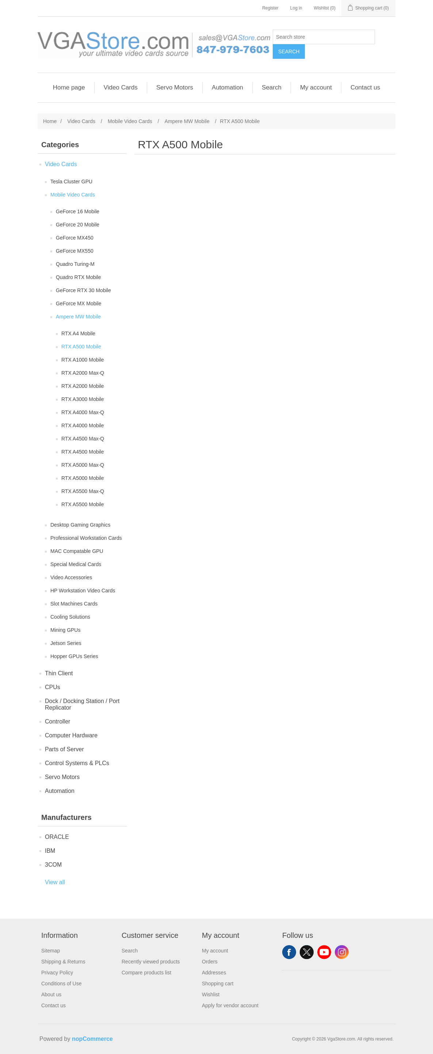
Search (288, 51)
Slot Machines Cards (73, 604)
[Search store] (324, 37)
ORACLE (57, 837)
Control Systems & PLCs (77, 763)
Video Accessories (71, 577)
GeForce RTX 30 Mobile (83, 290)
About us (51, 994)
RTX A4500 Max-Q (82, 439)
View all (55, 882)
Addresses (214, 972)
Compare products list (146, 972)
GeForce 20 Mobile (77, 225)
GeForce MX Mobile (78, 303)
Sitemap (50, 951)
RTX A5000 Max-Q (82, 465)
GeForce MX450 (74, 238)
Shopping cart (217, 983)
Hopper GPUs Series (74, 656)
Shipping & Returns (63, 962)
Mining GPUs (65, 630)
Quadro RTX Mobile (78, 277)
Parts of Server (64, 749)
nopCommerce (92, 1039)
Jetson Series (65, 643)
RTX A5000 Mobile (82, 478)
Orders (210, 962)
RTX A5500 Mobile (82, 504)
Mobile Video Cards (72, 195)
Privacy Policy (57, 972)
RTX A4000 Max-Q (82, 412)
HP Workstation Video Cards (82, 590)
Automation (227, 87)
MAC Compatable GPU (76, 551)
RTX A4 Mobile (78, 333)
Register (270, 8)
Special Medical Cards (75, 564)
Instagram (342, 952)
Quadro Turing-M (75, 264)
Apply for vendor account (230, 1005)
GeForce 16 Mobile (77, 211)
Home (50, 121)
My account (316, 87)
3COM (53, 865)
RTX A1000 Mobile (82, 360)
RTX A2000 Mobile (82, 386)
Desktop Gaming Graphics (80, 525)
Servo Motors (174, 87)
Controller (57, 721)
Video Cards (121, 87)
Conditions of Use (61, 983)
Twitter (307, 952)
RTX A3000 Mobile (82, 399)
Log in (296, 8)
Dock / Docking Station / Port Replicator (82, 704)
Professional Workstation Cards (86, 538)
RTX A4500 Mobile (82, 452)
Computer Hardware (71, 735)
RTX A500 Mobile (81, 347)
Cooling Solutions (70, 617)
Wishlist (210, 994)
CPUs (52, 687)
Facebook (289, 952)
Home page (69, 87)
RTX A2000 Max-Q (82, 373)
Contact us (365, 87)
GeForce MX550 (74, 251)
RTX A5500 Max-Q (82, 491)
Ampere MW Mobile (78, 317)
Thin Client (59, 673)
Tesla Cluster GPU (71, 181)
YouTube (324, 952)
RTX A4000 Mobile (82, 425)
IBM (50, 851)
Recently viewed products (151, 962)
